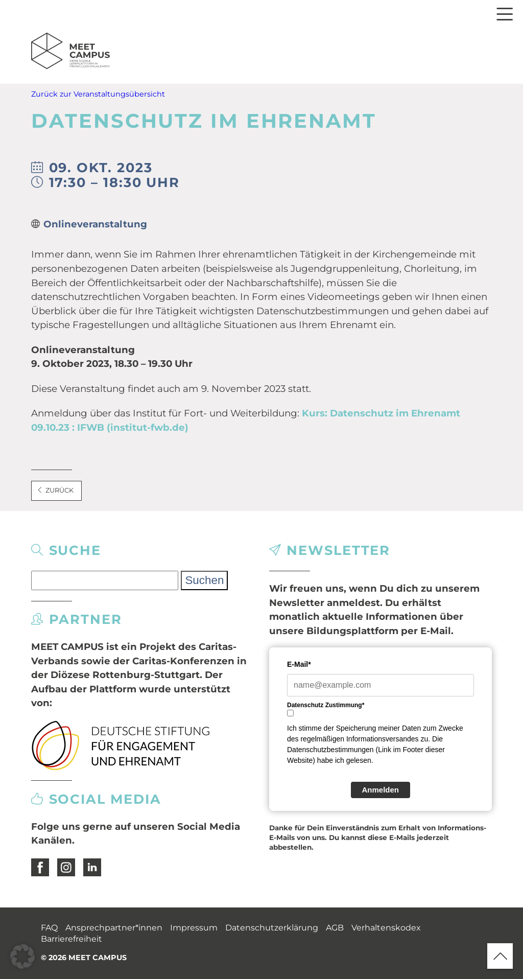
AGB (335, 928)
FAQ (49, 928)
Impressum (194, 928)
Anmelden (380, 789)
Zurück (55, 490)
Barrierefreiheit (71, 939)
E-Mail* (299, 664)
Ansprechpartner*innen (113, 928)
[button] (22, 956)
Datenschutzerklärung (271, 928)
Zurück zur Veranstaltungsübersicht (98, 94)
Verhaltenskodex (386, 928)
